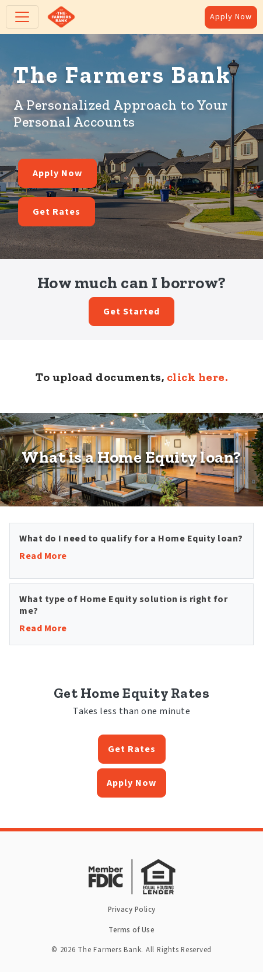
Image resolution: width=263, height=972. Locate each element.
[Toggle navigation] (22, 17)
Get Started (131, 311)
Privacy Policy (132, 909)
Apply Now (231, 17)
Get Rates (56, 211)
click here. (197, 377)
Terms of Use (131, 930)
